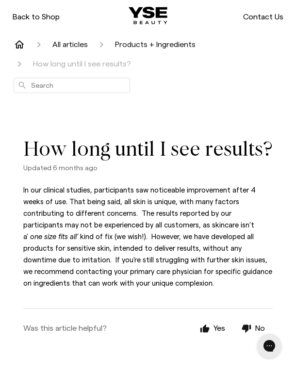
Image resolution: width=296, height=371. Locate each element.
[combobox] (72, 85)
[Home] (19, 44)
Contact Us (263, 17)
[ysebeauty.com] (148, 15)
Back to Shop (36, 17)
